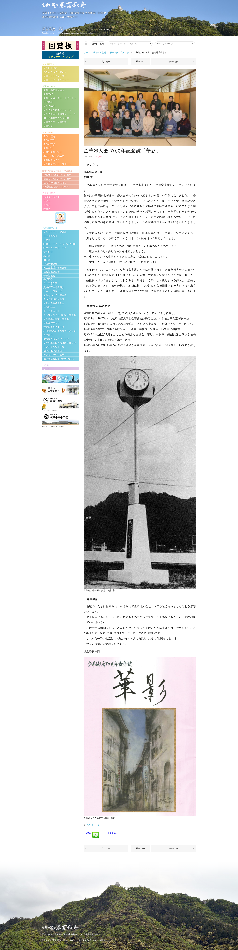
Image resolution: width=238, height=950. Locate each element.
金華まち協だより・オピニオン (59, 98)
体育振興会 (49, 307)
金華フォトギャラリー (55, 76)
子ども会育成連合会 (53, 303)
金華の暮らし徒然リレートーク (59, 114)
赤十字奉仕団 (50, 283)
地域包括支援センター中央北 (58, 358)
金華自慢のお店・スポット (57, 164)
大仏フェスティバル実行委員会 (59, 315)
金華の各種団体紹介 (53, 90)
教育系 (46, 209)
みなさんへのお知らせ (55, 72)
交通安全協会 (50, 263)
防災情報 (48, 102)
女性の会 (125, 52)
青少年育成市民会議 (53, 299)
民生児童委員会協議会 (55, 267)
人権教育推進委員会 (53, 287)
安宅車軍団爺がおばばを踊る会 (59, 342)
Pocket (112, 833)
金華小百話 (49, 144)
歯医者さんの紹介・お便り (57, 178)
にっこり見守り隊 (52, 291)
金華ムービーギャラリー (56, 80)
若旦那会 (48, 335)
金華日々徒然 (98, 44)
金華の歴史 (49, 136)
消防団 (46, 259)
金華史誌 (48, 148)
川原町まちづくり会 (53, 346)
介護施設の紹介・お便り (56, 186)
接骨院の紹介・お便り (55, 182)
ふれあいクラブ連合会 (55, 295)
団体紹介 (114, 52)
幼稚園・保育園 (51, 197)
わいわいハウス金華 (53, 354)
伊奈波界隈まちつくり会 (56, 338)
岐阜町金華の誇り (52, 152)
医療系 (46, 205)
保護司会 (48, 279)
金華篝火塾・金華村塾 (55, 122)
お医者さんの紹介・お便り (57, 174)
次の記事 (106, 61)
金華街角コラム (51, 160)
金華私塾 (48, 126)
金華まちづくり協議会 (55, 232)
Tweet (88, 833)
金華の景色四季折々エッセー (58, 110)
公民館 (46, 240)
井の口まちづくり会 (53, 327)
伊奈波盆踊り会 (51, 323)
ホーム (87, 52)
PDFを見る (93, 824)
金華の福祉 (49, 106)
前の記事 (173, 61)
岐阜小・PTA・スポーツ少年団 (59, 244)
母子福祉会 (49, 275)
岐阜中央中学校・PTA (54, 248)
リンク (46, 369)
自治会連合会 (50, 236)
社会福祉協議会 (51, 271)
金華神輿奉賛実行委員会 (56, 319)
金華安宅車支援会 (52, 350)
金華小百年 (49, 140)
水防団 (46, 255)
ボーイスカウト (51, 311)
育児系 (46, 201)
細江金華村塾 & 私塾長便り (57, 118)
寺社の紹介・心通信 (53, 156)
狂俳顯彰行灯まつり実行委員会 (59, 331)
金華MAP (48, 94)
